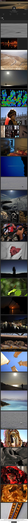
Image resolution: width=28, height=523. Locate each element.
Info (1, 16)
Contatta (26, 9)
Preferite (2, 19)
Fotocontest (3, 0)
